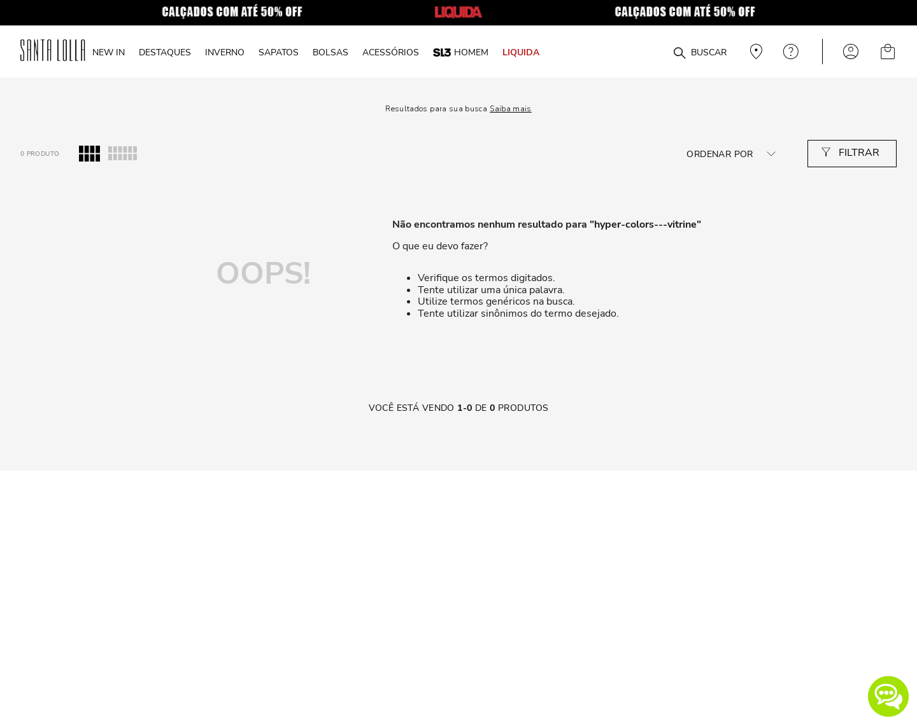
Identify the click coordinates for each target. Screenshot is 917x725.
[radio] (89, 153)
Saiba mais (511, 109)
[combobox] (649, 52)
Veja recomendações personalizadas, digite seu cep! (754, 51)
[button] (888, 696)
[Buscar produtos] (679, 53)
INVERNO (225, 52)
